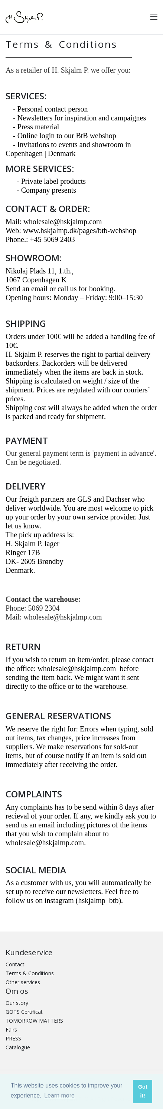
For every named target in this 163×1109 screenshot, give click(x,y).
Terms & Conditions (30, 973)
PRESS (13, 1038)
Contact (15, 964)
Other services (23, 982)
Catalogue (18, 1047)
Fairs (11, 1029)
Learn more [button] (59, 1095)
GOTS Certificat (24, 1011)
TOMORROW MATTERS (34, 1020)
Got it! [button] (142, 1091)
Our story (17, 1002)
